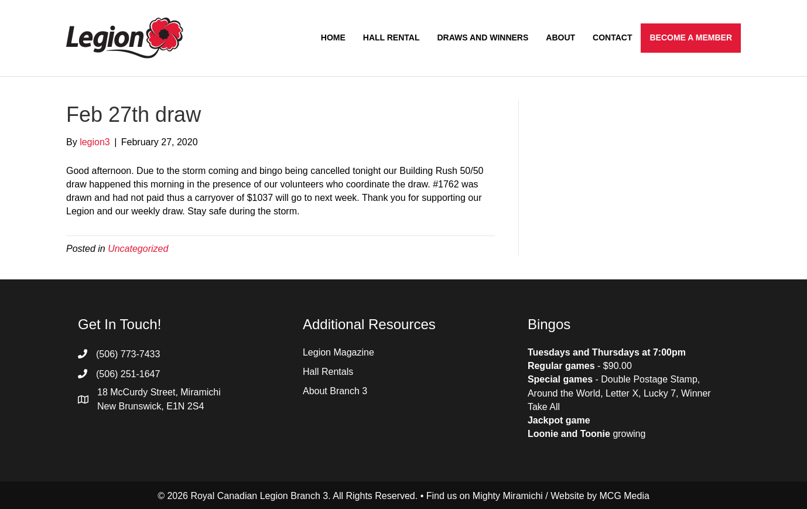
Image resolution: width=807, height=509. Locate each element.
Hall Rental (391, 37)
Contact (612, 37)
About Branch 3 (335, 391)
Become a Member (690, 37)
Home (333, 37)
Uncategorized (138, 249)
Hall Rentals (328, 372)
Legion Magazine (338, 352)
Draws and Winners (482, 37)
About (560, 37)
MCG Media (624, 496)
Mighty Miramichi (508, 496)
